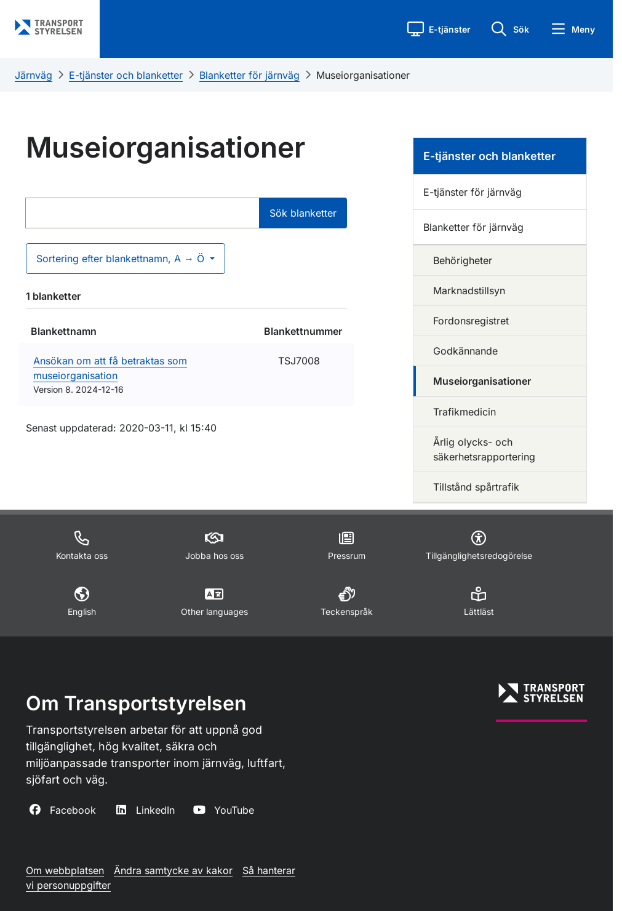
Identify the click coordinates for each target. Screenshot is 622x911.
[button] (439, 29)
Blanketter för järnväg (249, 75)
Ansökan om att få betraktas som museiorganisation (110, 368)
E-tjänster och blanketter (126, 75)
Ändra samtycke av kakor (173, 870)
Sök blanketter (303, 213)
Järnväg (33, 75)
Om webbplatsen (65, 870)
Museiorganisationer (363, 75)
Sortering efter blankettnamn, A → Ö (121, 258)
